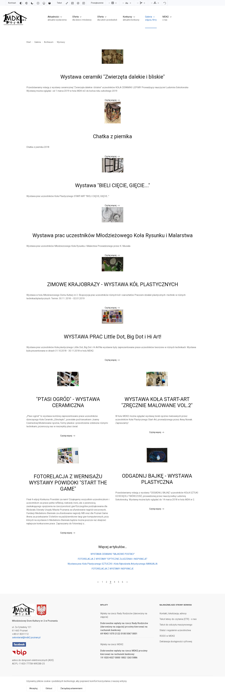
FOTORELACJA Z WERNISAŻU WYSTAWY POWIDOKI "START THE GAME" (68, 482)
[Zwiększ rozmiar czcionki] (130, 3)
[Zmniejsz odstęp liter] (152, 3)
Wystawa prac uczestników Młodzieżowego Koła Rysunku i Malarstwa (112, 235)
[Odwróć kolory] (21, 3)
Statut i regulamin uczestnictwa (175, 630)
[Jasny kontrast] (38, 3)
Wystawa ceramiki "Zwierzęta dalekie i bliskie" (112, 77)
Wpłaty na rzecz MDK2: (112, 644)
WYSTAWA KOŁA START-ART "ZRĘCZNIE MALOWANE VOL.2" (157, 402)
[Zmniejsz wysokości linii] (138, 3)
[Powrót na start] (14, 18)
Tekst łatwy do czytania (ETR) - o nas (178, 619)
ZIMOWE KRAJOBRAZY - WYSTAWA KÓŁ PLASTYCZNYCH (112, 284)
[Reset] (165, 3)
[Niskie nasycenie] (44, 3)
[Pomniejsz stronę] (109, 3)
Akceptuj (33, 688)
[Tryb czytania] (84, 3)
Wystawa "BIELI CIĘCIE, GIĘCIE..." (112, 185)
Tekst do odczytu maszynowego (176, 624)
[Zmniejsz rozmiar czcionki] (123, 3)
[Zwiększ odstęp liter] (158, 3)
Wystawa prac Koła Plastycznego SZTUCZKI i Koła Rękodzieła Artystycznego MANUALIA (112, 563)
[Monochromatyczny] (26, 3)
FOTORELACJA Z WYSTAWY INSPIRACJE (112, 568)
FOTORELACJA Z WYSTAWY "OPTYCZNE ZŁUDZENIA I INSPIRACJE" (112, 559)
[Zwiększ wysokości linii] (144, 3)
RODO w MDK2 (167, 636)
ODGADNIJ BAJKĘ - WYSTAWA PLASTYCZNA (157, 479)
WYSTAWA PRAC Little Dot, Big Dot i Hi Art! (112, 337)
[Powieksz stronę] (116, 3)
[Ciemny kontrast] (32, 3)
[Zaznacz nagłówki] (72, 3)
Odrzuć (49, 688)
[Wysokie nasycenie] (49, 3)
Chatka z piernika (112, 136)
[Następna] (127, 582)
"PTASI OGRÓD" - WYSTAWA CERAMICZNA (68, 402)
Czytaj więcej (111, 100)
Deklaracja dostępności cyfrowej (176, 641)
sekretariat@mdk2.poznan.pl (26, 637)
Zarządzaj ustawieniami (71, 688)
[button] (57, 18)
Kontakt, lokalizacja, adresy (173, 613)
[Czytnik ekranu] (78, 3)
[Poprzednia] (98, 582)
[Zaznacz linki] (67, 3)
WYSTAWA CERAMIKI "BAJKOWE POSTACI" (113, 554)
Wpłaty (104, 605)
